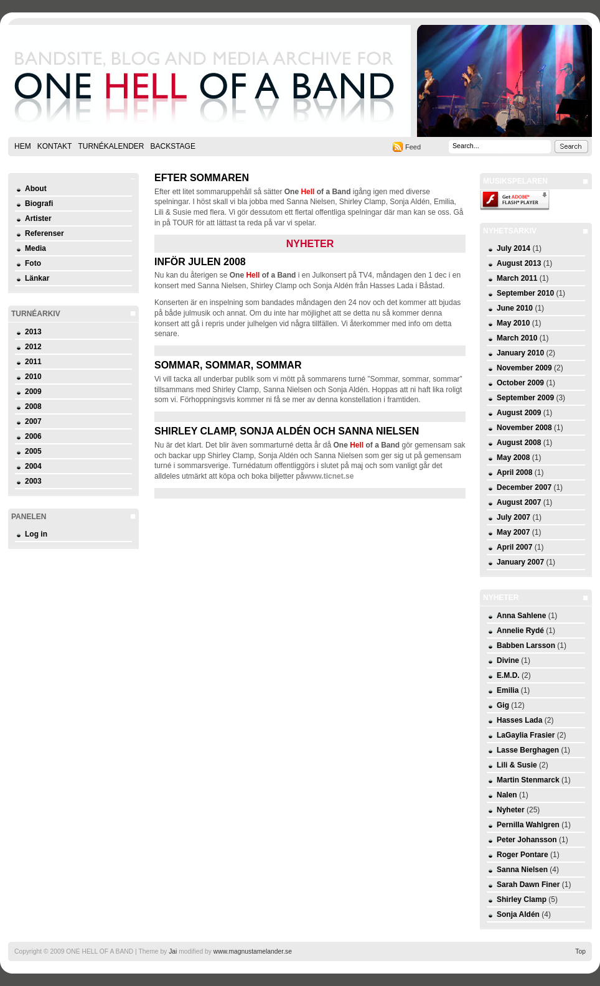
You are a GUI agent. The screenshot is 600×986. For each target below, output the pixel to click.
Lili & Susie (517, 765)
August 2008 (519, 442)
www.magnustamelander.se (252, 951)
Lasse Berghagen (528, 750)
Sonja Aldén (518, 914)
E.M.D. (508, 675)
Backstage (172, 146)
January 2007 (520, 562)
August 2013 (519, 263)
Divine (508, 660)
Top (580, 951)
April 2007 (514, 547)
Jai (173, 951)
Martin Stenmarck (528, 780)
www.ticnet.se (329, 476)
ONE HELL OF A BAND (300, 81)
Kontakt (54, 146)
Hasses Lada (519, 720)
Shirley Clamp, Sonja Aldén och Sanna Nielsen (286, 431)
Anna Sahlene (521, 615)
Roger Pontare (522, 854)
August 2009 (519, 412)
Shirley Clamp (521, 899)
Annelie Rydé (520, 630)
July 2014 (513, 248)
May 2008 (513, 457)
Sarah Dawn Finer (528, 884)
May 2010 (513, 323)
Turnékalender (111, 146)
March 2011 (517, 278)
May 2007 (513, 532)
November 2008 (524, 427)
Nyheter (511, 809)
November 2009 (524, 368)
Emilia (507, 690)
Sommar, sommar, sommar (227, 365)
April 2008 (514, 472)
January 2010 (520, 353)
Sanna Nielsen (522, 869)
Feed (413, 147)
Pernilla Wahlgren (528, 824)
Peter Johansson (527, 839)
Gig (503, 705)
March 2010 (517, 338)
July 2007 (513, 517)
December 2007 (524, 487)
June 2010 (515, 308)
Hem (22, 146)
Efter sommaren (201, 177)
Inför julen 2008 (200, 261)
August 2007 (519, 502)
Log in (36, 534)
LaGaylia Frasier (526, 735)
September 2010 (525, 293)
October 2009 (520, 382)
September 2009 (525, 397)
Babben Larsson (526, 645)
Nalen (507, 795)
